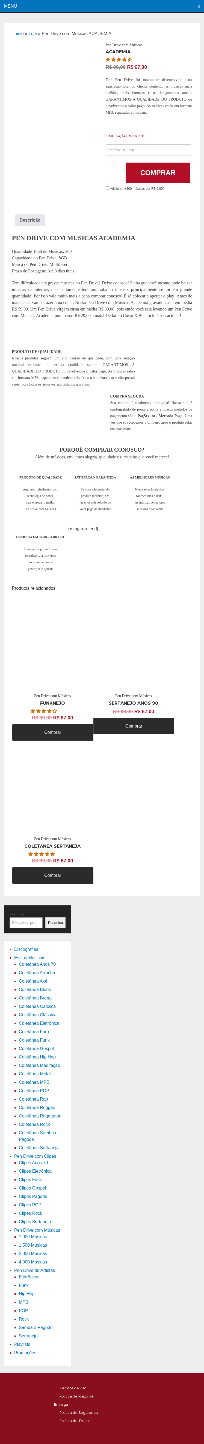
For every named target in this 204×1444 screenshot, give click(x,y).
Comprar (158, 172)
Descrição (30, 220)
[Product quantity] (115, 168)
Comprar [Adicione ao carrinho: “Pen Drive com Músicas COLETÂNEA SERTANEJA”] (52, 875)
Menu (10, 6)
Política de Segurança (79, 1413)
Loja (33, 33)
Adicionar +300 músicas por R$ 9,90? (135, 189)
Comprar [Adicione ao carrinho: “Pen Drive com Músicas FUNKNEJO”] (52, 732)
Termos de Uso (73, 1388)
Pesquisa (17, 914)
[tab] (30, 220)
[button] (119, 59)
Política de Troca (74, 1421)
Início (18, 33)
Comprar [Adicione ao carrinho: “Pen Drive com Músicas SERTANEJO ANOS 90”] (133, 726)
